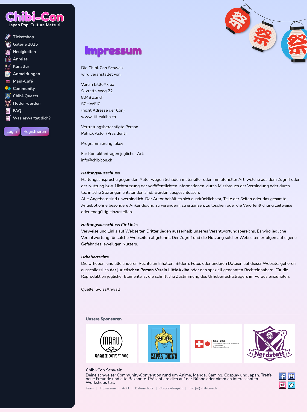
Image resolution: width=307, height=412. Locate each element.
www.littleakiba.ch (98, 116)
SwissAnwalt (107, 289)
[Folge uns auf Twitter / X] (291, 385)
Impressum (108, 388)
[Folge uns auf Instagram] (282, 385)
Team (90, 388)
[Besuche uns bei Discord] (291, 376)
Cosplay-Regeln (171, 388)
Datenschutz (144, 388)
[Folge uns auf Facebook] (282, 376)
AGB (125, 388)
